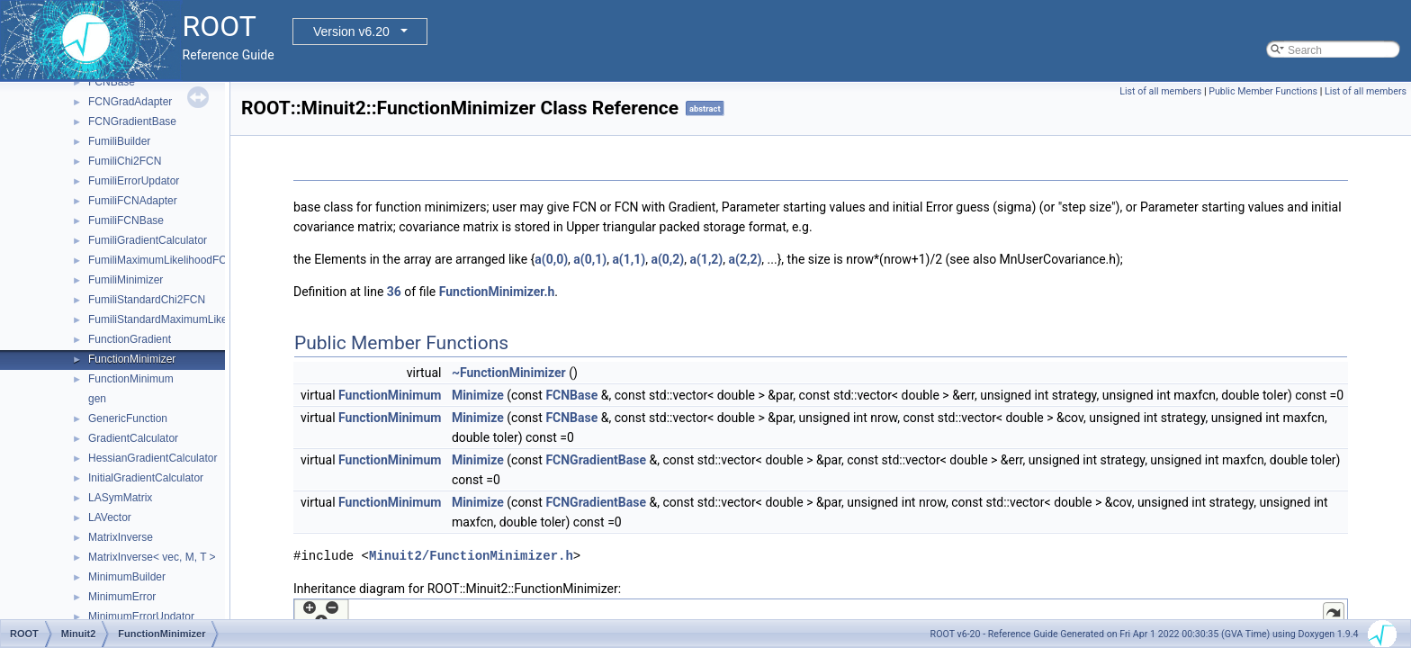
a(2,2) (745, 259)
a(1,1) (628, 259)
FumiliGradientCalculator (147, 240)
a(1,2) (706, 259)
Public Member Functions (1263, 91)
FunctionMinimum (131, 379)
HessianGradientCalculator (152, 458)
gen (97, 398)
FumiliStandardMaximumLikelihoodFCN (183, 319)
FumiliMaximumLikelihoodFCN (161, 260)
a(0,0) (551, 259)
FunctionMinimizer (131, 359)
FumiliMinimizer (125, 280)
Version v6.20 (351, 31)
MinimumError (122, 596)
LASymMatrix (120, 497)
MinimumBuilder (127, 577)
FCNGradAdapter (130, 101)
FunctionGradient (129, 339)
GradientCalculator (133, 438)
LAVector (109, 517)
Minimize (478, 395)
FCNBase (111, 82)
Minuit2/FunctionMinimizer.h (471, 555)
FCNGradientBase (132, 121)
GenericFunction (127, 418)
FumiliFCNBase (126, 220)
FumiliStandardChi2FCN (146, 299)
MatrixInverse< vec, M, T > (152, 557)
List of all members (1160, 91)
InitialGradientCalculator (145, 478)
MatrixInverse (120, 537)
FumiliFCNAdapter (132, 200)
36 (394, 291)
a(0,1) (590, 259)
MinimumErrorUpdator (141, 616)
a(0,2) (667, 259)
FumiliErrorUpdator (133, 181)
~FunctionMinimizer (509, 372)
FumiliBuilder (119, 141)
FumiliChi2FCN (124, 161)
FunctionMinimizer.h (497, 291)
